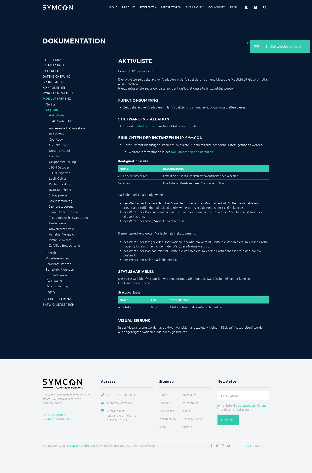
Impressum (189, 395)
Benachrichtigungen (60, 269)
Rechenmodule (59, 184)
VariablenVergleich (62, 234)
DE (249, 445)
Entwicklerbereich (58, 304)
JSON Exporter (59, 173)
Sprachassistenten (58, 264)
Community (216, 7)
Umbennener (58, 223)
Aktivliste (56, 115)
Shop (233, 7)
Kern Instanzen (56, 275)
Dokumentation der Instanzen (192, 152)
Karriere (187, 427)
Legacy (51, 292)
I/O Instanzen (55, 280)
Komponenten (54, 87)
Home (113, 7)
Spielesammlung (60, 201)
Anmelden (228, 420)
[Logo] (58, 7)
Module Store (147, 126)
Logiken (52, 110)
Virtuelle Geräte (60, 240)
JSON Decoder (59, 167)
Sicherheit (51, 71)
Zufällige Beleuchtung (64, 245)
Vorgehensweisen (58, 93)
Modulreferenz (57, 99)
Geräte (51, 104)
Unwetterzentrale (61, 229)
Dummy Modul (59, 150)
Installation (53, 65)
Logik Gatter (57, 178)
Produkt (128, 7)
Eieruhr (54, 156)
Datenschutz (190, 403)
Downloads (195, 7)
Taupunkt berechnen (63, 212)
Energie (51, 252)
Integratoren (171, 7)
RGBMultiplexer (60, 189)
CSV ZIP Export (59, 145)
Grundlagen (53, 82)
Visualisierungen (57, 258)
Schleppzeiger (59, 195)
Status (186, 411)
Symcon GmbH (79, 445)
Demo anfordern (56, 419)
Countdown (57, 139)
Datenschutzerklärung (252, 405)
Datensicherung (56, 76)
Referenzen (147, 7)
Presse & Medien (192, 419)
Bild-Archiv (56, 134)
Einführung (52, 59)
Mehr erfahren (54, 415)
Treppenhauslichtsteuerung (68, 217)
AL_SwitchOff (61, 121)
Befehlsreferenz (57, 299)
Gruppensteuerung (62, 162)
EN (257, 445)
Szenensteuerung (61, 206)
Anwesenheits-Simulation (67, 128)
